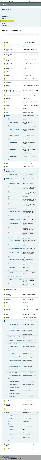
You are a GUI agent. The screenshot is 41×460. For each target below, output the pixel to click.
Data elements (5, 16)
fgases (8, 105)
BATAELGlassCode (14, 198)
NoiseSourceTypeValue (15, 369)
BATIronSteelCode (14, 215)
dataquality (9, 82)
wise (7, 444)
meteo (11, 429)
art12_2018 (9, 49)
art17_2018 (9, 63)
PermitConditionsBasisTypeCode (16, 259)
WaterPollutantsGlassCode (15, 279)
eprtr (7, 85)
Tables (3, 14)
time (11, 434)
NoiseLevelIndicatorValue (15, 366)
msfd (7, 317)
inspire (8, 294)
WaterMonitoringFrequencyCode (16, 276)
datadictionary (10, 78)
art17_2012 (9, 59)
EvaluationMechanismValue (15, 336)
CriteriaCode (12, 227)
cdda (7, 71)
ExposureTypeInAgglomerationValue (16, 340)
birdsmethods (13, 125)
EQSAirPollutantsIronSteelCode (16, 237)
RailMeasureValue (13, 378)
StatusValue (12, 390)
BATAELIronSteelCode (14, 203)
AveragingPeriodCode (14, 196)
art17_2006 (9, 54)
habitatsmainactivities (14, 145)
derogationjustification (14, 135)
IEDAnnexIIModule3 (11, 178)
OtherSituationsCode (14, 252)
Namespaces (4, 25)
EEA (7, 1)
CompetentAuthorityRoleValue (16, 330)
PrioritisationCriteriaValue (15, 375)
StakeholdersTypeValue (15, 387)
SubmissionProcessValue (15, 393)
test (7, 409)
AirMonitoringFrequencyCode (16, 183)
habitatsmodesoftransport (15, 152)
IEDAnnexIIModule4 (11, 289)
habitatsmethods (13, 149)
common (8, 75)
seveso (8, 404)
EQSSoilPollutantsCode (15, 240)
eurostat (8, 98)
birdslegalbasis (13, 118)
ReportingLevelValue (14, 381)
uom (7, 412)
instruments (12, 159)
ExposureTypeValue (14, 343)
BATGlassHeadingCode (15, 211)
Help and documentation (6, 9)
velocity (11, 437)
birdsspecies (12, 132)
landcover (8, 299)
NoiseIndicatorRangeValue (15, 360)
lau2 (7, 306)
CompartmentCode (14, 223)
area (11, 418)
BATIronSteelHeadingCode (15, 219)
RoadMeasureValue (14, 384)
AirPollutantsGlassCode (15, 186)
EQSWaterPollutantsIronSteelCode (16, 248)
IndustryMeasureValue (14, 346)
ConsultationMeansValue (15, 334)
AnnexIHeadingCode (14, 174)
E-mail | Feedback (5, 456)
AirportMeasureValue (14, 324)
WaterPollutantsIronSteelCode (16, 283)
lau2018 (8, 309)
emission (12, 423)
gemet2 (8, 108)
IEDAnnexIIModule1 (11, 170)
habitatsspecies (13, 156)
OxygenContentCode (14, 256)
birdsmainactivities (14, 122)
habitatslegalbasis (14, 142)
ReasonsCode (13, 263)
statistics (12, 431)
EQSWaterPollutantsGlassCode (16, 244)
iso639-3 (12, 349)
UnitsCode (12, 272)
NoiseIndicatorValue (14, 363)
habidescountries (13, 139)
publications (9, 400)
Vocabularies (4, 20)
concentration (13, 421)
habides (8, 115)
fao (7, 102)
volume (11, 440)
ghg (7, 112)
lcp (7, 314)
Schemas (4, 18)
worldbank (9, 448)
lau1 (7, 302)
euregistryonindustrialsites (13, 95)
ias (7, 163)
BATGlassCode (13, 208)
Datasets (3, 11)
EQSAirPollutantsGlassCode (16, 232)
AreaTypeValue (13, 327)
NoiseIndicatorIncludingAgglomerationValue (16, 356)
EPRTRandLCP (10, 90)
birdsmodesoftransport (15, 129)
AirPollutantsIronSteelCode (15, 191)
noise (7, 321)
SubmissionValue (13, 396)
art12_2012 (9, 46)
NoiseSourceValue (14, 372)
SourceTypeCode (13, 270)
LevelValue (12, 353)
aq (7, 42)
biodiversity (9, 68)
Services (3, 23)
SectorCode (12, 267)
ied (7, 166)
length (11, 426)
